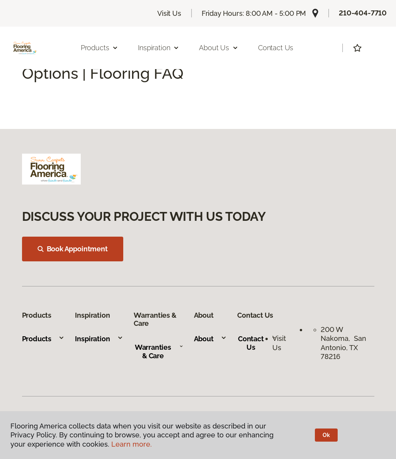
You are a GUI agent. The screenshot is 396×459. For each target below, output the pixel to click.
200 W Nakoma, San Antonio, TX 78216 (343, 343)
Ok (326, 435)
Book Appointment (72, 249)
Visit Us (169, 13)
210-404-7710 (363, 13)
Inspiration (99, 339)
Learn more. (131, 444)
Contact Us (275, 48)
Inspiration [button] (158, 48)
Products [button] (100, 48)
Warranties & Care (159, 351)
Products (43, 339)
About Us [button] (218, 48)
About (210, 339)
